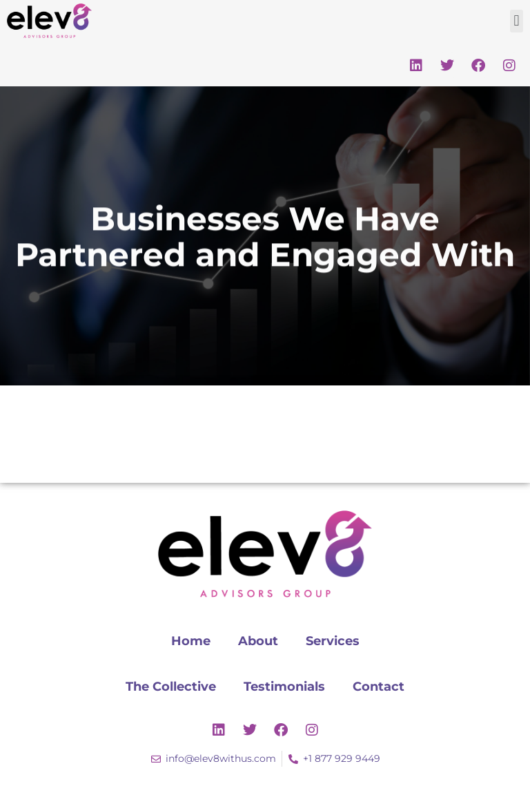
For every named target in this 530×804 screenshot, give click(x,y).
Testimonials (284, 686)
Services (333, 641)
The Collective (171, 686)
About (258, 641)
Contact (378, 686)
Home (190, 641)
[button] (516, 21)
